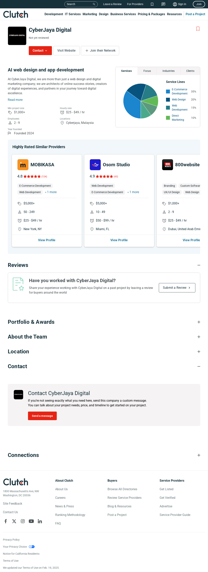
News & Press (64, 506)
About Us (61, 489)
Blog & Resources (119, 506)
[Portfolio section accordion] (104, 322)
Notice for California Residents (21, 553)
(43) (116, 176)
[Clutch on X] (14, 521)
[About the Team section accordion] (104, 336)
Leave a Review (112, 4)
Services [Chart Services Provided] (126, 70)
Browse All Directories (122, 489)
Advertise (166, 506)
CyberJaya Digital (50, 30)
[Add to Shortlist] (198, 28)
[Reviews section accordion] (104, 265)
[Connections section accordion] (104, 455)
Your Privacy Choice (15, 546)
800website (187, 164)
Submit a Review (174, 288)
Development (54, 14)
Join (199, 4)
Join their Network (103, 50)
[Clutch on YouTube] (31, 521)
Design (103, 14)
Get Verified (167, 498)
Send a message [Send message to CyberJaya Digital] (42, 415)
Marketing (90, 14)
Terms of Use (10, 560)
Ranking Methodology (70, 515)
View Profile (46, 240)
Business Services (123, 14)
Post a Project (195, 14)
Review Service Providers (124, 498)
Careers (60, 498)
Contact (38, 50)
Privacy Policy (11, 539)
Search (71, 4)
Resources (174, 14)
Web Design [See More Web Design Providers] (179, 99)
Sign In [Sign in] (182, 4)
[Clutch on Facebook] (5, 521)
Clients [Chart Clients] (190, 70)
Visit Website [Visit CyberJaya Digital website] (66, 50)
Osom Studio (116, 164)
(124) (44, 176)
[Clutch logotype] (15, 481)
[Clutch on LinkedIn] (40, 521)
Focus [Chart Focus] (147, 70)
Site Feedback (12, 503)
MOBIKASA (42, 164)
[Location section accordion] (104, 351)
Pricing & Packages (151, 14)
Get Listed (166, 489)
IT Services (73, 14)
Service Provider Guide (175, 515)
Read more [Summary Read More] (15, 100)
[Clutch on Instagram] (22, 521)
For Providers (135, 4)
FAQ (58, 523)
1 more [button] (52, 192)
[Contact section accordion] (104, 366)
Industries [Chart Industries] (169, 70)
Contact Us (10, 512)
